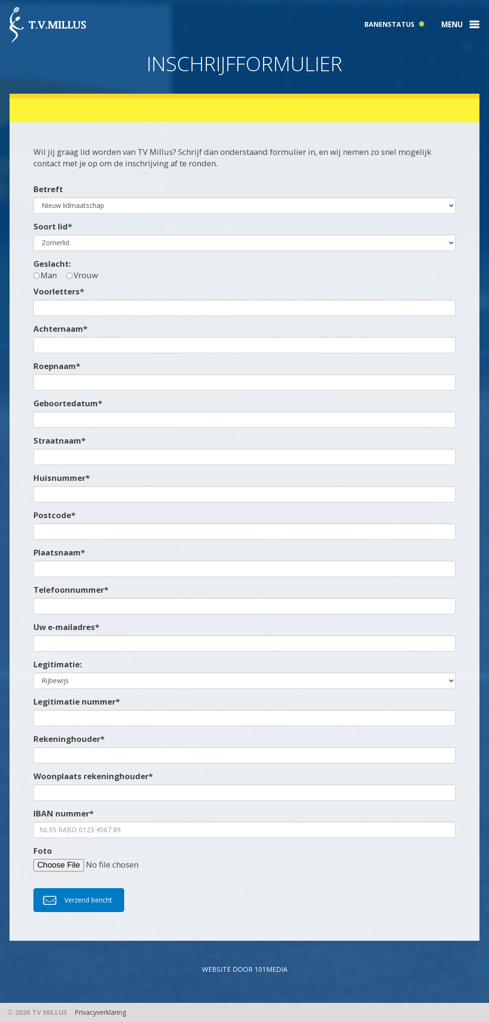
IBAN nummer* (63, 813)
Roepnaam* (56, 365)
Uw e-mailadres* (66, 626)
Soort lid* (52, 226)
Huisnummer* (61, 477)
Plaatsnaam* (59, 552)
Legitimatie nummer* (76, 701)
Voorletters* (58, 291)
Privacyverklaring (100, 1012)
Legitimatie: (57, 664)
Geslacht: (52, 263)
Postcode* (54, 515)
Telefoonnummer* (70, 589)
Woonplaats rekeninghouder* (93, 776)
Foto (42, 850)
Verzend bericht (88, 899)
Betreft (48, 189)
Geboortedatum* (67, 403)
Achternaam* (60, 328)
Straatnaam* (59, 440)
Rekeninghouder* (69, 738)
